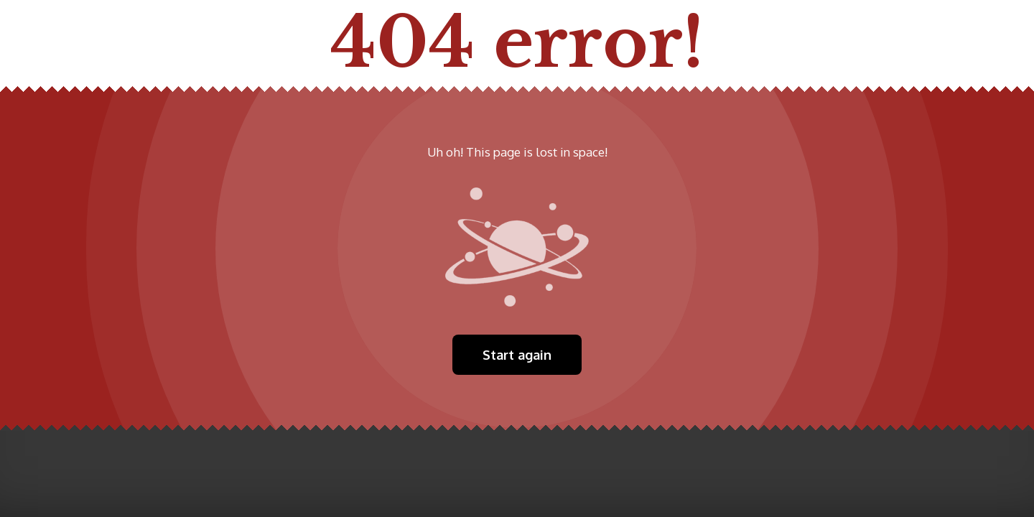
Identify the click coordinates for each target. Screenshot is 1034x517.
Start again (517, 355)
